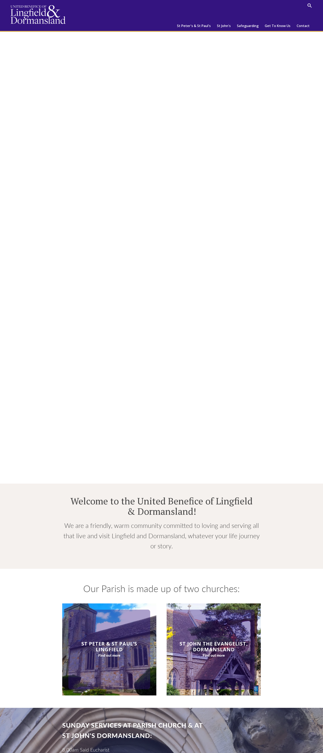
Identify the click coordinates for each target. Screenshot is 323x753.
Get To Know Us (277, 26)
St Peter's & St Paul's (194, 26)
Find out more (109, 655)
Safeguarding (248, 26)
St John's (224, 26)
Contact (303, 26)
